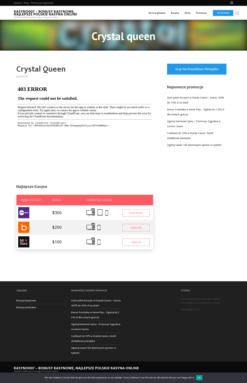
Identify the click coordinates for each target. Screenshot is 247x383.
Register (136, 227)
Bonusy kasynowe (26, 300)
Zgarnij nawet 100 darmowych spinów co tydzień (194, 145)
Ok (199, 377)
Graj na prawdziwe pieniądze (196, 69)
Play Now (136, 213)
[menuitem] (18, 3)
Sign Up (136, 242)
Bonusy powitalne (26, 307)
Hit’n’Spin (223, 13)
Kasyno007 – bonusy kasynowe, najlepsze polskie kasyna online (45, 13)
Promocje (201, 13)
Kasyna (18, 3)
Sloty (26, 3)
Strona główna (156, 13)
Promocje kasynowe (42, 3)
